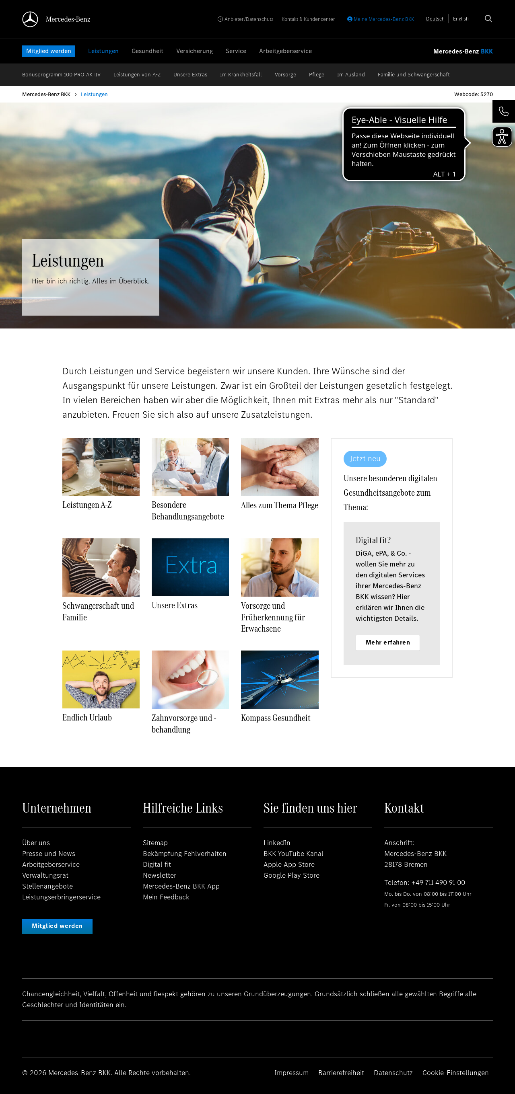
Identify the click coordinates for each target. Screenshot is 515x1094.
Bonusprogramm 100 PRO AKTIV (61, 74)
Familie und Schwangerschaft (414, 74)
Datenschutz (393, 1073)
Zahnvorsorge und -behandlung (184, 723)
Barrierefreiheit (341, 1073)
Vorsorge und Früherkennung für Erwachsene (273, 617)
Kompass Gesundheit (276, 717)
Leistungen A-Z (87, 504)
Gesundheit (147, 51)
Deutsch (435, 18)
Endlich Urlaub (87, 717)
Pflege (316, 74)
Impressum (291, 1073)
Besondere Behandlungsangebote (188, 510)
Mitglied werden (48, 51)
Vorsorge (285, 74)
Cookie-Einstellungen (455, 1073)
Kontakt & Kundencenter (308, 19)
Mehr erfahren (420, 642)
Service (236, 51)
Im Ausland (351, 74)
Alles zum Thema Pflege (279, 505)
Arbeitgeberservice (285, 51)
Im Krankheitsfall (241, 74)
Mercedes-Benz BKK (46, 94)
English (461, 18)
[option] (461, 18)
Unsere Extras (190, 74)
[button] (503, 111)
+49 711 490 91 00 (440, 882)
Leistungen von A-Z (137, 74)
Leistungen (103, 51)
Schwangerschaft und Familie (98, 611)
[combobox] (435, 18)
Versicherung (194, 51)
